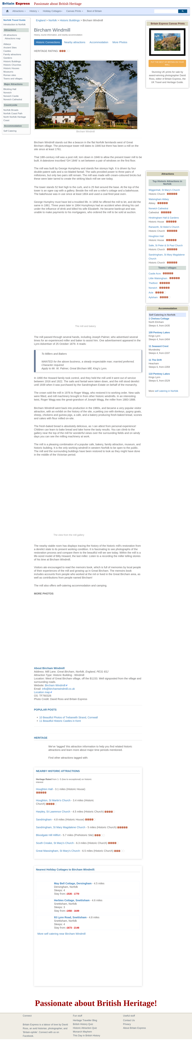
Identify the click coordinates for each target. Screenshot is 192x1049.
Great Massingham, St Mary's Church (58, 850)
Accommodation (98, 42)
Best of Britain (94, 11)
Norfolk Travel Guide (14, 20)
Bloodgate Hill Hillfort (48, 835)
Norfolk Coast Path (12, 113)
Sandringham (44, 819)
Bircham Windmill (55, 685)
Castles (7, 51)
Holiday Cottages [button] (52, 11)
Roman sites (9, 75)
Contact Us (129, 1020)
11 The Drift (155, 360)
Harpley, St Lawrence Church (53, 811)
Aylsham (153, 297)
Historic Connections (48, 42)
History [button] (34, 11)
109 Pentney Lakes (159, 332)
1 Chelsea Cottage (159, 318)
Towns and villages (12, 78)
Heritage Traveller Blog (85, 1020)
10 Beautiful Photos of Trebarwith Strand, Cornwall (68, 717)
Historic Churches (12, 65)
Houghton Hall (44, 789)
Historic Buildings (12, 61)
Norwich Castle (11, 96)
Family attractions (12, 54)
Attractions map (12, 38)
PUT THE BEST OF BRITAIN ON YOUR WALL (167, 63)
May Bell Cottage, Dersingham (73, 883)
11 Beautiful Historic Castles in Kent (60, 720)
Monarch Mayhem (82, 1031)
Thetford (153, 283)
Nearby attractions (74, 42)
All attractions (10, 35)
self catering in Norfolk (166, 391)
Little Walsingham (158, 278)
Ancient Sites (10, 47)
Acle (151, 292)
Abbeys (7, 44)
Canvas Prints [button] (74, 11)
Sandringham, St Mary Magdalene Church (60, 827)
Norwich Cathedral (12, 99)
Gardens (7, 58)
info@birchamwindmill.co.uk (58, 688)
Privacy (127, 1024)
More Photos (119, 42)
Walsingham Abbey (159, 199)
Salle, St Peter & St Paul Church (166, 245)
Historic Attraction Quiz (85, 1028)
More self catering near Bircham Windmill (61, 933)
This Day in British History (86, 1035)
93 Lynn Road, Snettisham (70, 917)
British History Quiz (83, 1024)
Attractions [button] (19, 11)
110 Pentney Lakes (159, 374)
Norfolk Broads (10, 110)
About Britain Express (134, 1028)
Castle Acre (155, 273)
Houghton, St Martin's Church (53, 800)
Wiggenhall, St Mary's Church (164, 190)
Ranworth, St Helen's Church (164, 227)
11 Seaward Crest (158, 346)
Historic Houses (11, 68)
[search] (166, 11)
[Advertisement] (120, 785)
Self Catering (9, 131)
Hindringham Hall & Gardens (164, 217)
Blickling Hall (9, 89)
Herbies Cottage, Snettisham (72, 900)
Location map (42, 692)
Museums (8, 72)
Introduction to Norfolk (14, 24)
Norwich (7, 92)
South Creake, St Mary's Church (55, 843)
